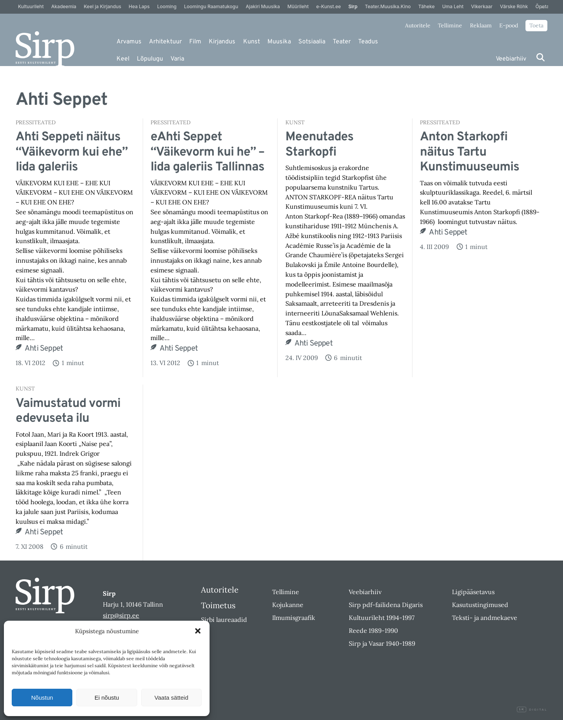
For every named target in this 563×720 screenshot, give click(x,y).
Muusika (279, 42)
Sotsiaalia (311, 42)
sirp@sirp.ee (121, 615)
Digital (532, 709)
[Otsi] (540, 57)
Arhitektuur (165, 42)
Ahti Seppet (44, 349)
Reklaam (481, 25)
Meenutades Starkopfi (319, 145)
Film (195, 42)
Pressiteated (36, 122)
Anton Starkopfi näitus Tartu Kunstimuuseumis (469, 152)
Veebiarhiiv (511, 59)
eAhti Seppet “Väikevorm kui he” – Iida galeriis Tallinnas (207, 152)
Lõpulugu (150, 59)
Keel (123, 59)
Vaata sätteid (171, 697)
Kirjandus (222, 42)
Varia (177, 59)
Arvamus (129, 42)
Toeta (536, 25)
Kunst (251, 42)
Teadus (368, 42)
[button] (198, 631)
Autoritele (417, 25)
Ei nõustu (107, 697)
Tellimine (450, 25)
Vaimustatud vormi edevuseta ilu (68, 411)
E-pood (508, 25)
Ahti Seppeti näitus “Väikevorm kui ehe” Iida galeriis (71, 152)
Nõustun (42, 697)
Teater (342, 42)
